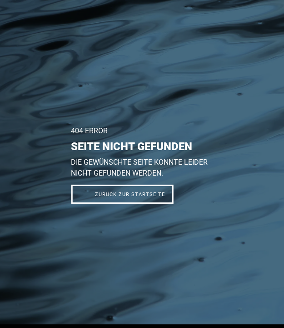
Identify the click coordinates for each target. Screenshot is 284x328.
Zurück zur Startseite (130, 194)
